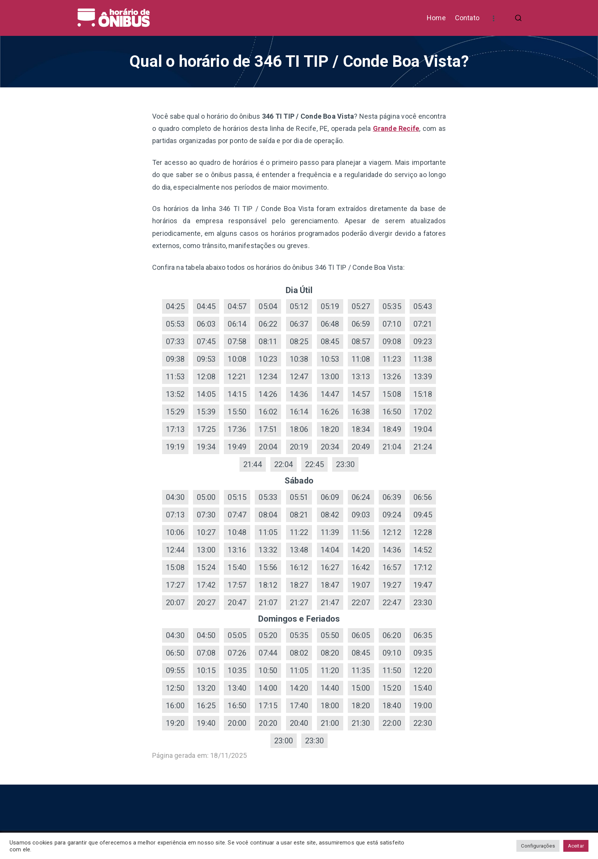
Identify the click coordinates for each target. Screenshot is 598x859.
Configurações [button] (538, 846)
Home (436, 18)
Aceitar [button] (576, 846)
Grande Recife (396, 128)
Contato (467, 18)
